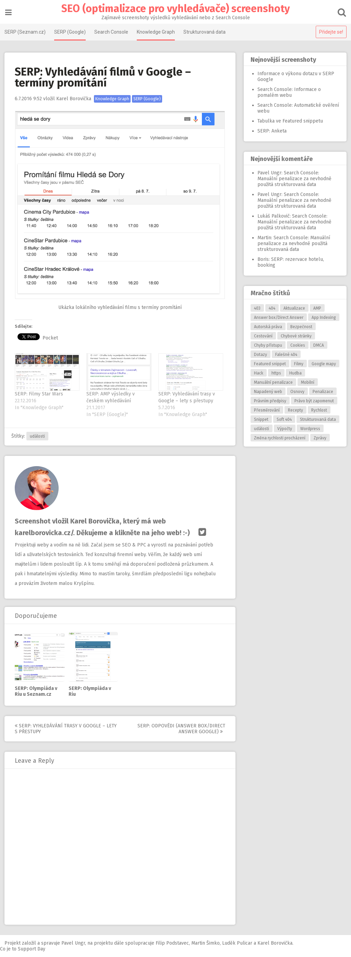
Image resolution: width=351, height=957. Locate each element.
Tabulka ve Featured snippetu (289, 121)
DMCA (318, 345)
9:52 (29, 99)
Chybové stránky (295, 336)
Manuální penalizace (272, 382)
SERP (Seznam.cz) (25, 32)
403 (256, 308)
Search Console (112, 32)
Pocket (51, 338)
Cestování (262, 336)
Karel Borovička (74, 99)
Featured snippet (269, 363)
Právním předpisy (269, 401)
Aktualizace (293, 308)
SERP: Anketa (271, 131)
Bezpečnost (301, 326)
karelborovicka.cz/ (44, 533)
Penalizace (322, 391)
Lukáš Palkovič (273, 216)
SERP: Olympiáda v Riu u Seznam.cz (36, 691)
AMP (316, 308)
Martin (263, 238)
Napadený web (267, 391)
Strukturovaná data (205, 32)
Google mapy (323, 363)
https (275, 373)
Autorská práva (267, 326)
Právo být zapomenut (313, 401)
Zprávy (319, 438)
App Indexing (323, 317)
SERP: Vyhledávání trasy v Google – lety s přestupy (66, 729)
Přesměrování (266, 410)
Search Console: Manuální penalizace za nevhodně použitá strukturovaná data (294, 178)
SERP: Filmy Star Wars (39, 394)
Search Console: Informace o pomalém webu (288, 92)
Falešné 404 (285, 354)
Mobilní (307, 382)
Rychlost (318, 410)
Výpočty (284, 428)
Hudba (295, 373)
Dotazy (259, 354)
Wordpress (309, 428)
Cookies (297, 345)
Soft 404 (283, 419)
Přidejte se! (330, 32)
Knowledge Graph (156, 32)
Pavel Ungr (269, 173)
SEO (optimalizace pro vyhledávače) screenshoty (175, 8)
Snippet (260, 419)
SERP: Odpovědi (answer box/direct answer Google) (182, 729)
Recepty (294, 410)
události (38, 436)
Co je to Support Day (22, 949)
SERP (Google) (70, 32)
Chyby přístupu (267, 345)
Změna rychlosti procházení (279, 438)
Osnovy (297, 391)
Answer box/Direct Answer (278, 317)
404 (271, 308)
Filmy (298, 363)
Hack (258, 373)
